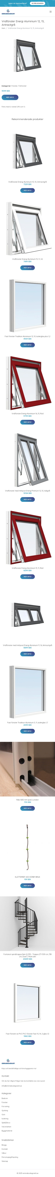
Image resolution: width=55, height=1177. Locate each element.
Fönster (15, 86)
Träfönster (22, 86)
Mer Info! (10, 97)
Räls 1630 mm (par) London (27, 800)
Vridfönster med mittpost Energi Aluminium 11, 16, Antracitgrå (27, 645)
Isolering (5, 1119)
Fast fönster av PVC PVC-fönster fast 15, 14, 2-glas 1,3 (27, 1034)
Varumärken (6, 1127)
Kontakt (5, 1149)
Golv (3, 1114)
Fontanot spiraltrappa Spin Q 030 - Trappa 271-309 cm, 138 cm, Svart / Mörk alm (27, 955)
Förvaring (5, 1106)
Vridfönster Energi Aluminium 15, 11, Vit (27, 259)
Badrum (5, 1098)
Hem (3, 28)
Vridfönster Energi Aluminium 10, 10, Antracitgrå (27, 182)
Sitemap (5, 1161)
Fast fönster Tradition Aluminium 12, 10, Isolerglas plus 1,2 (27, 336)
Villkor (4, 1153)
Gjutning (5, 1110)
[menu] (50, 11)
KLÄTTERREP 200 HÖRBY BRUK (27, 877)
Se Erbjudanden (37, 3)
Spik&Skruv (6, 1123)
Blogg (4, 1145)
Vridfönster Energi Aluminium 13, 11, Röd (27, 568)
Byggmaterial (7, 1131)
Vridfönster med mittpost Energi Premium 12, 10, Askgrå (27, 491)
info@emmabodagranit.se (12, 1086)
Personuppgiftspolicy (10, 1157)
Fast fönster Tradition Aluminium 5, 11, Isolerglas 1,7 (27, 722)
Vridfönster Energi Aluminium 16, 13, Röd (27, 413)
